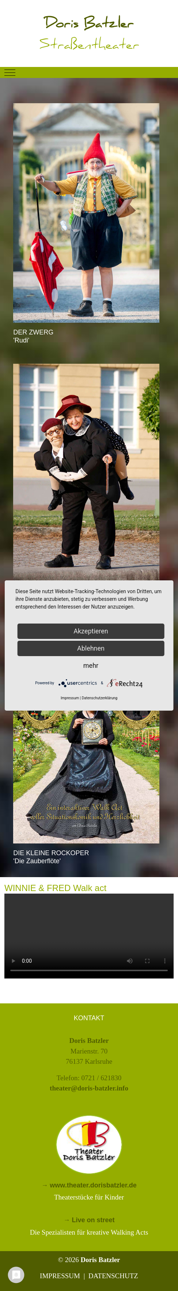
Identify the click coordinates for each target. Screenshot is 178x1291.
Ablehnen (91, 648)
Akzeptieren (90, 631)
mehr (90, 665)
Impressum (70, 698)
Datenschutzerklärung (99, 698)
